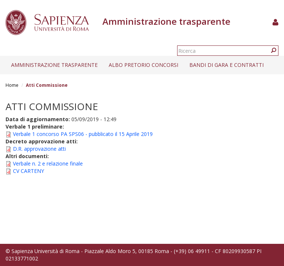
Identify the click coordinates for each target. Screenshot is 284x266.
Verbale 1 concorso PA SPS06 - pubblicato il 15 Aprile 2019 (83, 133)
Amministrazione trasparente (54, 64)
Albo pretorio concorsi (143, 64)
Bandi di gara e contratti (226, 64)
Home (12, 85)
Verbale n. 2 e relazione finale (48, 163)
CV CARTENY (28, 170)
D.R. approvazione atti (39, 148)
